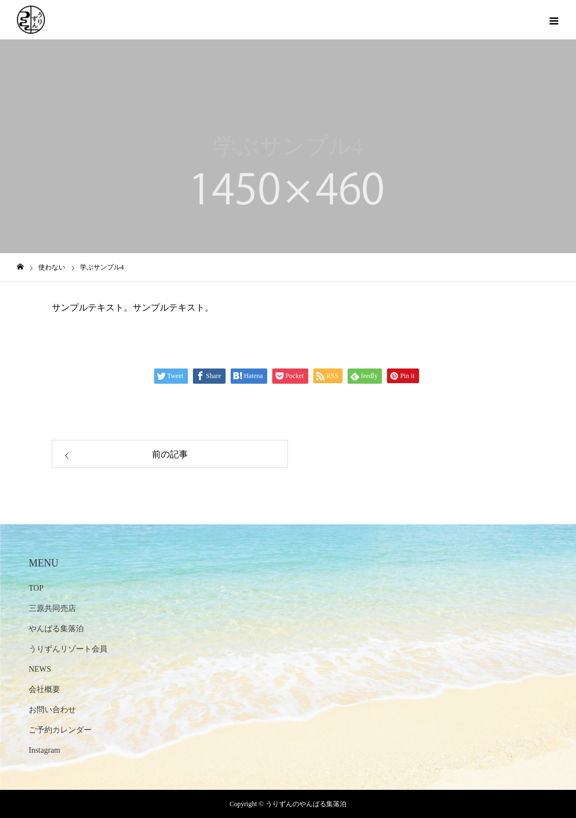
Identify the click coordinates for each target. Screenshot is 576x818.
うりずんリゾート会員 (68, 649)
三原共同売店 (52, 608)
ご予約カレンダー (60, 730)
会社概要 (44, 689)
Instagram (44, 750)
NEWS (40, 669)
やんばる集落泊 (56, 628)
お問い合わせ (52, 709)
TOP (36, 588)
